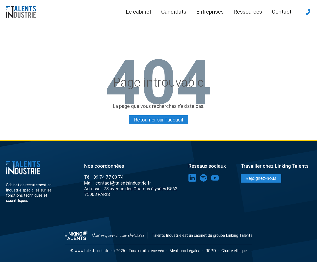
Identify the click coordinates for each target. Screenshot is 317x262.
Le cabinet (138, 11)
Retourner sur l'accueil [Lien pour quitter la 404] (158, 119)
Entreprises (210, 11)
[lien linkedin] (192, 177)
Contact (281, 11)
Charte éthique (234, 250)
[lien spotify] (203, 177)
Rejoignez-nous (261, 178)
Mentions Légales (184, 250)
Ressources (248, 11)
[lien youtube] (215, 177)
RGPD (211, 250)
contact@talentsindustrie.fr (123, 182)
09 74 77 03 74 (108, 177)
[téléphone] (307, 11)
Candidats (173, 11)
